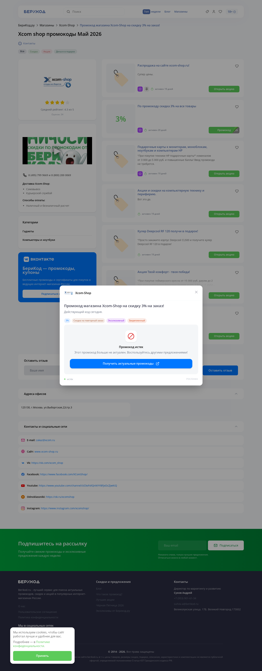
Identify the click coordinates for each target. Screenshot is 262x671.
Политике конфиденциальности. (31, 644)
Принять (42, 656)
